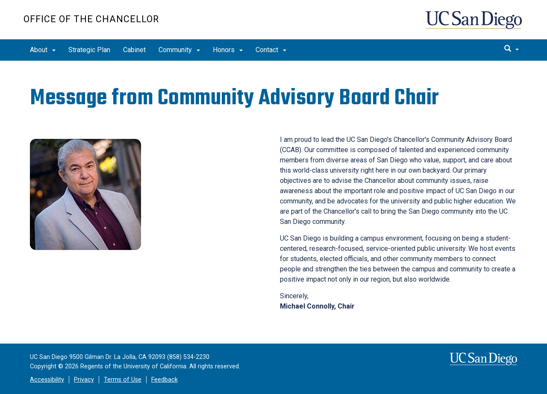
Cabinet (134, 50)
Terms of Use (122, 379)
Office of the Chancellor (91, 19)
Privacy (84, 379)
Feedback (164, 379)
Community (179, 50)
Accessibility (47, 379)
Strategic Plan (89, 50)
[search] (511, 49)
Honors (228, 50)
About (43, 50)
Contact (271, 50)
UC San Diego (474, 24)
